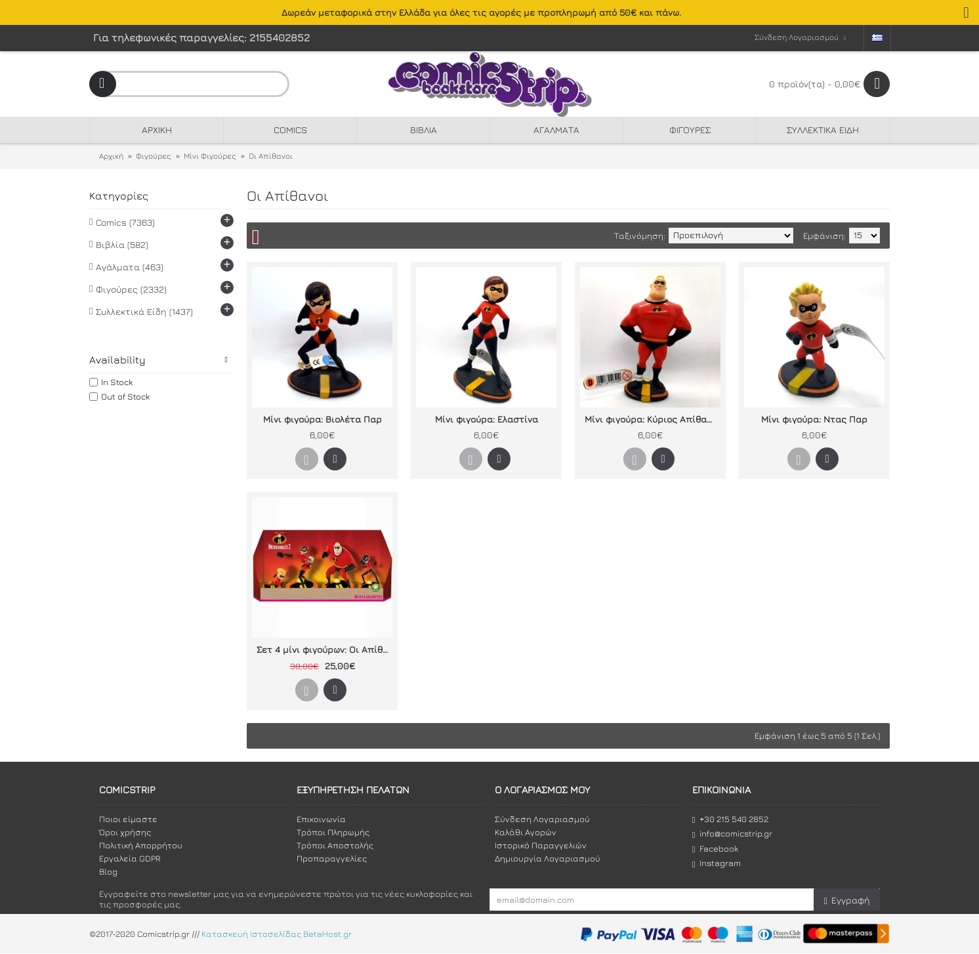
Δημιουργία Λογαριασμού (547, 858)
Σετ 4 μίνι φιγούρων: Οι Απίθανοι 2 (324, 649)
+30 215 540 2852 (730, 819)
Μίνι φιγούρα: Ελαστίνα (486, 419)
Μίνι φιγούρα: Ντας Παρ (814, 419)
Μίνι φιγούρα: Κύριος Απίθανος (652, 419)
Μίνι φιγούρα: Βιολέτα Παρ (322, 419)
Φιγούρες (153, 156)
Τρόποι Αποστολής (335, 845)
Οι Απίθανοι (271, 156)
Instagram (716, 863)
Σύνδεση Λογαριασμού (542, 819)
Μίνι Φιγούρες (210, 156)
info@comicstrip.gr (732, 833)
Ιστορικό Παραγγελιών (541, 845)
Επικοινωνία (321, 819)
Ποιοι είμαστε (128, 819)
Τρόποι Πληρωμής (333, 832)
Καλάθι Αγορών (525, 832)
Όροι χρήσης (125, 832)
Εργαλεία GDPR (130, 858)
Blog (108, 871)
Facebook (715, 848)
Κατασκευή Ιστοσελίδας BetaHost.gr (276, 934)
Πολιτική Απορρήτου (140, 845)
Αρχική (111, 156)
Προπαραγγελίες (332, 858)
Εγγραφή (846, 900)
